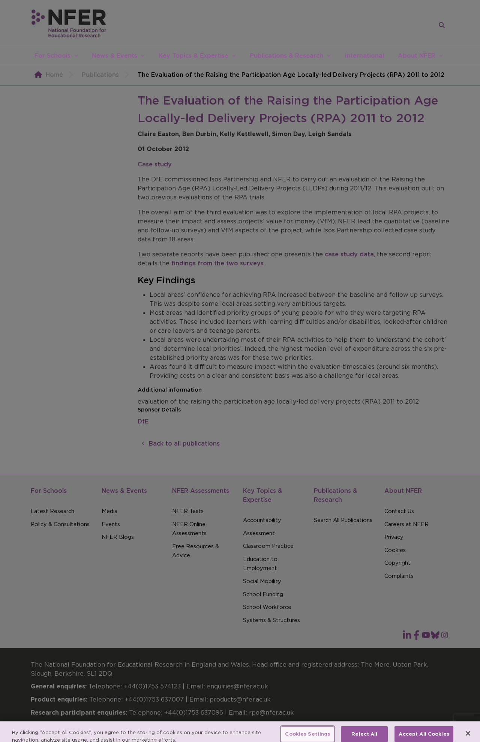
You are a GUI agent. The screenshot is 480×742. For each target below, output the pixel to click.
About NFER (416, 55)
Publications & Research (286, 55)
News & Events (114, 55)
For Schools (52, 55)
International (364, 55)
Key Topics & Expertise (193, 55)
